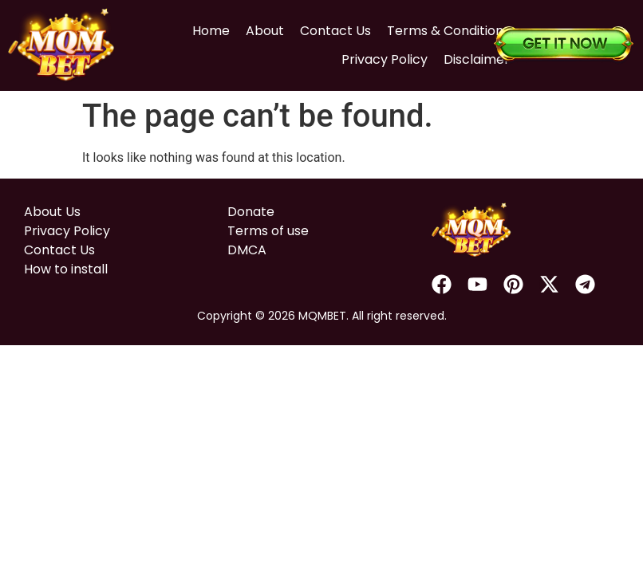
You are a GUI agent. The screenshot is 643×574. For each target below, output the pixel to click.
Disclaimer (459, 53)
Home (193, 24)
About (247, 24)
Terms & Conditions (430, 24)
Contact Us (317, 24)
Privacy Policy (367, 53)
